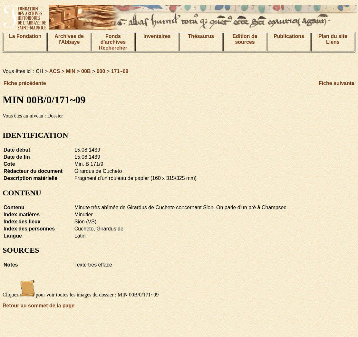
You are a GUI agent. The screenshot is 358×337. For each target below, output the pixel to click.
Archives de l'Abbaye (69, 39)
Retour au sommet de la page (38, 305)
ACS (54, 71)
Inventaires (156, 36)
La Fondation (25, 36)
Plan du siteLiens (332, 39)
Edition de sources (244, 39)
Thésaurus (201, 36)
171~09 (120, 71)
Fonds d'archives (113, 39)
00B (86, 71)
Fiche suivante (336, 83)
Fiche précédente (25, 83)
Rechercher (113, 48)
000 (101, 71)
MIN (70, 71)
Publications (289, 36)
